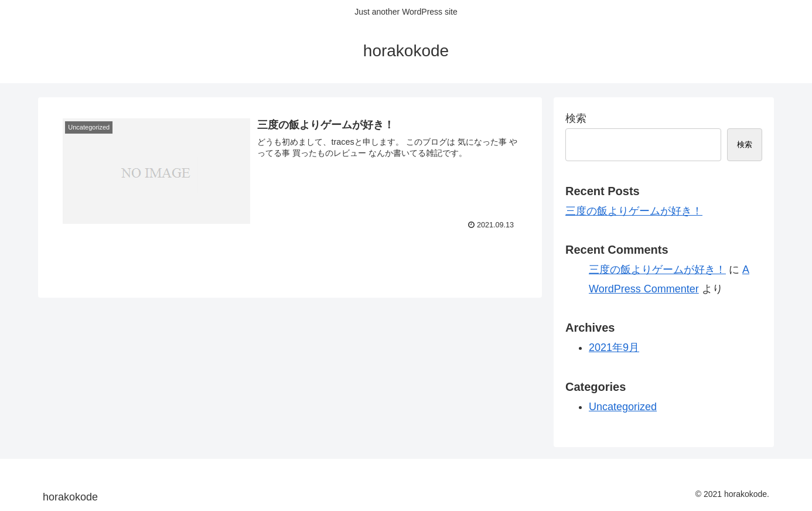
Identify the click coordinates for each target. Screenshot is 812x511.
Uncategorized (623, 407)
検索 (575, 118)
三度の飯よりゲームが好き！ (633, 211)
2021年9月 (614, 347)
